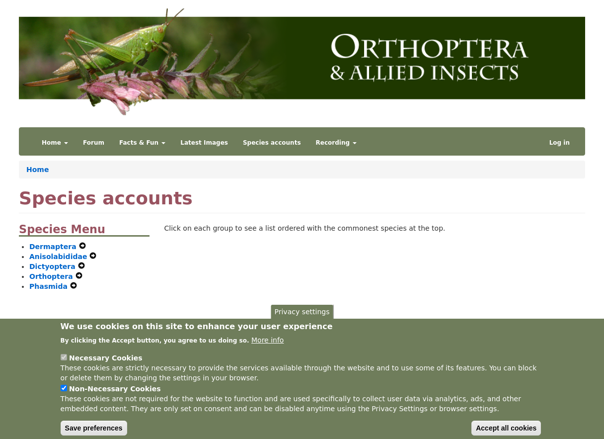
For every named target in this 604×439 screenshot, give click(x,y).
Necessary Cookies (105, 365)
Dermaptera (54, 247)
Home (55, 142)
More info (267, 347)
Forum (93, 142)
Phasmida (49, 286)
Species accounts (272, 142)
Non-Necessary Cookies (115, 396)
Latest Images (204, 142)
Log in (559, 142)
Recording (336, 142)
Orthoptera (52, 276)
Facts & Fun (142, 142)
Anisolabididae (59, 257)
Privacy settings (302, 320)
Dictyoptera (53, 266)
